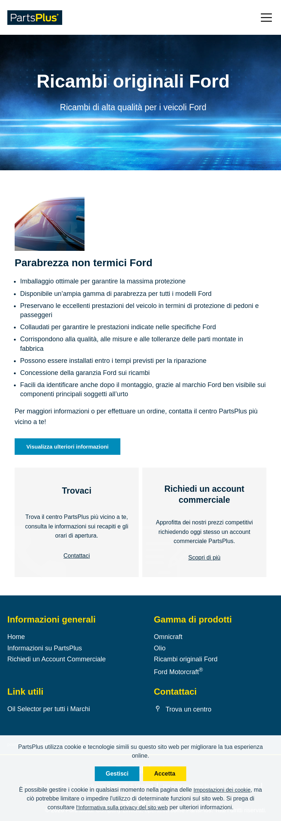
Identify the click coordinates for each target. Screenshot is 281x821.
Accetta (164, 773)
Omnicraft (168, 636)
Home (16, 636)
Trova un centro (182, 709)
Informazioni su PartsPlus (44, 647)
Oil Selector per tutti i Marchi (48, 709)
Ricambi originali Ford (185, 659)
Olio (159, 647)
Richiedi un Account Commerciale (56, 659)
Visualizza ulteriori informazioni (67, 446)
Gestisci (117, 773)
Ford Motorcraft (178, 672)
